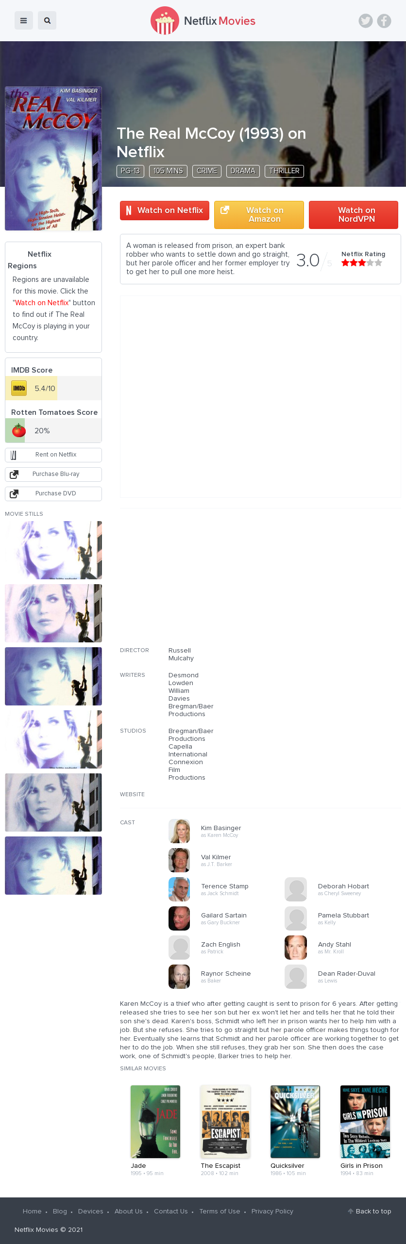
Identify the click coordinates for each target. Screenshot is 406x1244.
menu (24, 20)
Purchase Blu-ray (56, 474)
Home (32, 1211)
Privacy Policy (272, 1211)
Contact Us (171, 1211)
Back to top (373, 1211)
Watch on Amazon (265, 215)
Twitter (365, 21)
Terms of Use (219, 1211)
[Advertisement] (328, 583)
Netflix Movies (36, 1230)
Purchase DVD (55, 494)
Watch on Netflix (170, 210)
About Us (129, 1211)
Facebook (384, 21)
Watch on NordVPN (356, 215)
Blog (60, 1211)
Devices (90, 1211)
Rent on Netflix (55, 455)
